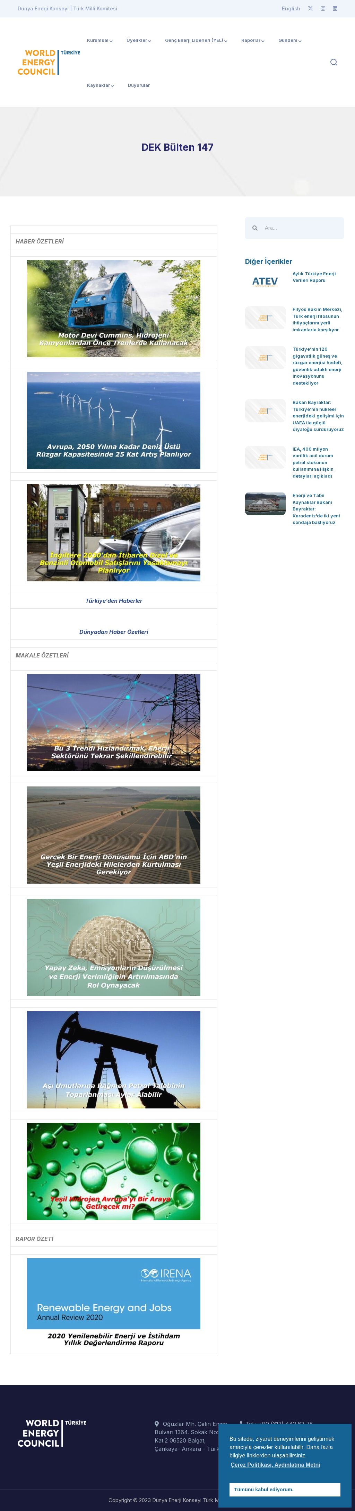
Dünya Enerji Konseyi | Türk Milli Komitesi (67, 8)
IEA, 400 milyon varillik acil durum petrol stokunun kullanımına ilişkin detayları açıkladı (313, 462)
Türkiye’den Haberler (113, 600)
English (291, 8)
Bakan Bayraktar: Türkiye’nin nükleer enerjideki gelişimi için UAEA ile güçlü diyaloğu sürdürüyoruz (318, 415)
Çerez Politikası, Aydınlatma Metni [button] (275, 1465)
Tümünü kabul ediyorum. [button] (264, 1489)
